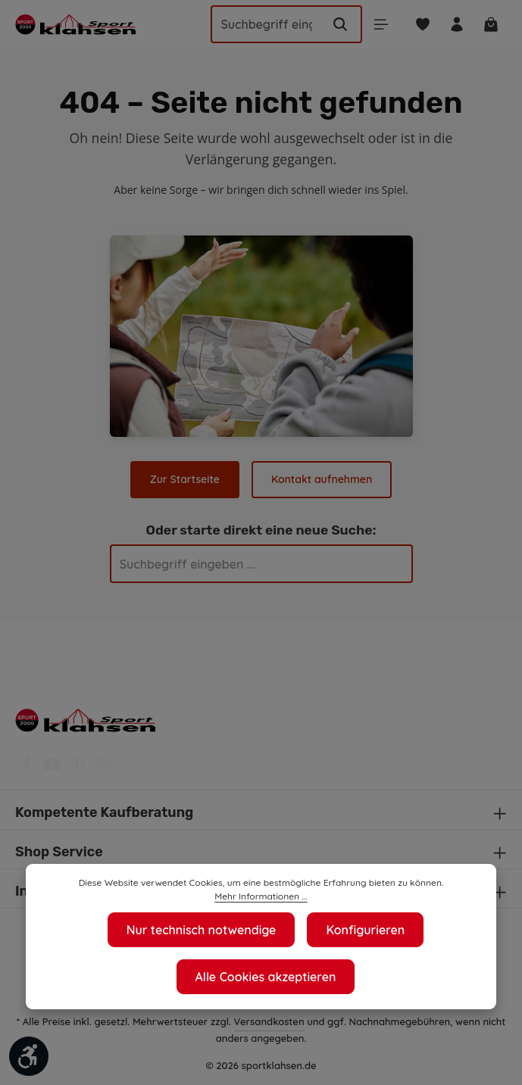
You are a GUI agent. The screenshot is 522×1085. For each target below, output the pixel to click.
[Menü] (376, 24)
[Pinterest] (79, 769)
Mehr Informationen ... (261, 896)
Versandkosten (283, 1021)
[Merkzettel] (419, 24)
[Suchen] (334, 24)
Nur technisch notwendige (201, 929)
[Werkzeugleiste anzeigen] (28, 1056)
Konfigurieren (366, 929)
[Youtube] (54, 769)
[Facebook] (28, 769)
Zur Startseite (186, 479)
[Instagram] (103, 769)
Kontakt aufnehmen (320, 479)
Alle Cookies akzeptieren (265, 976)
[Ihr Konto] (455, 24)
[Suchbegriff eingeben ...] (261, 24)
